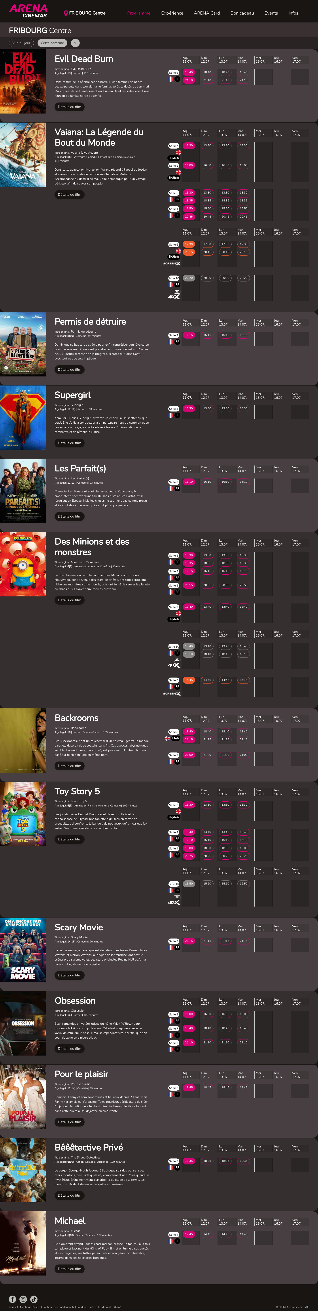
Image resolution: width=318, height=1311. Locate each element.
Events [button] (271, 13)
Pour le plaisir (81, 1074)
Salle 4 (173, 849)
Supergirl (73, 395)
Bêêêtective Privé (89, 1148)
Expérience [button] (172, 13)
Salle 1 (173, 209)
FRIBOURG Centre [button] (87, 13)
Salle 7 (173, 146)
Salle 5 (173, 193)
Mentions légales (30, 1307)
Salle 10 (173, 278)
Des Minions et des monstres (92, 547)
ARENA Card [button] (207, 13)
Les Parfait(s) (80, 469)
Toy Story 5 (77, 791)
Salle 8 (173, 732)
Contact (13, 1307)
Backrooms (76, 718)
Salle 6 (173, 245)
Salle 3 (173, 409)
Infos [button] (293, 13)
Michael (70, 1221)
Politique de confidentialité (58, 1307)
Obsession (75, 1001)
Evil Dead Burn (84, 59)
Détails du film (69, 106)
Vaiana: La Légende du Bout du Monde (99, 137)
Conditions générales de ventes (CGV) (98, 1307)
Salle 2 (173, 166)
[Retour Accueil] (31, 11)
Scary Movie (79, 927)
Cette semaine (52, 43)
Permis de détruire (90, 322)
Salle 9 (173, 73)
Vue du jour (21, 43)
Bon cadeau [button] (242, 13)
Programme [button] (139, 13)
